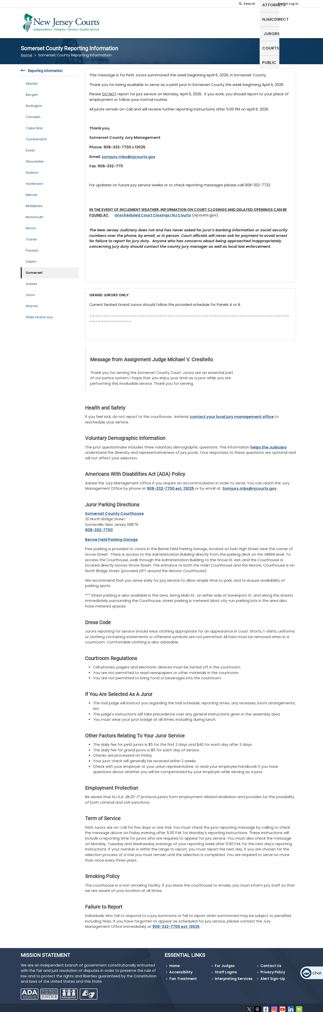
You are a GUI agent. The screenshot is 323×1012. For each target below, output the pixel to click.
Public (293, 22)
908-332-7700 (99, 526)
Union (30, 291)
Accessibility (181, 969)
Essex (30, 147)
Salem (31, 258)
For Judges (225, 962)
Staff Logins (226, 969)
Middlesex (34, 202)
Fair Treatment (183, 975)
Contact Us (270, 962)
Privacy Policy (272, 969)
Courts (272, 22)
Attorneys (194, 22)
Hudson (32, 169)
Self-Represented (158, 22)
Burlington (34, 102)
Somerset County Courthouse (114, 510)
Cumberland (36, 136)
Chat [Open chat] (316, 973)
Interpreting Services (234, 975)
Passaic (32, 247)
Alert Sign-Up (272, 975)
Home (26, 52)
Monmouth (34, 214)
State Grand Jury (39, 314)
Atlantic (32, 80)
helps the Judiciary (268, 443)
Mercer (32, 191)
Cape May (34, 125)
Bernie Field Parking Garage (111, 536)
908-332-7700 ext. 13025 (170, 485)
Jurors (251, 22)
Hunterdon (34, 180)
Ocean (31, 236)
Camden (33, 113)
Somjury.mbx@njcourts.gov (250, 485)
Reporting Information (42, 68)
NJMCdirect (224, 22)
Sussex (31, 280)
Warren (32, 303)
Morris (31, 225)
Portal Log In (288, 4)
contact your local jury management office (232, 413)
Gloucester (35, 158)
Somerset (34, 269)
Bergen (32, 91)
